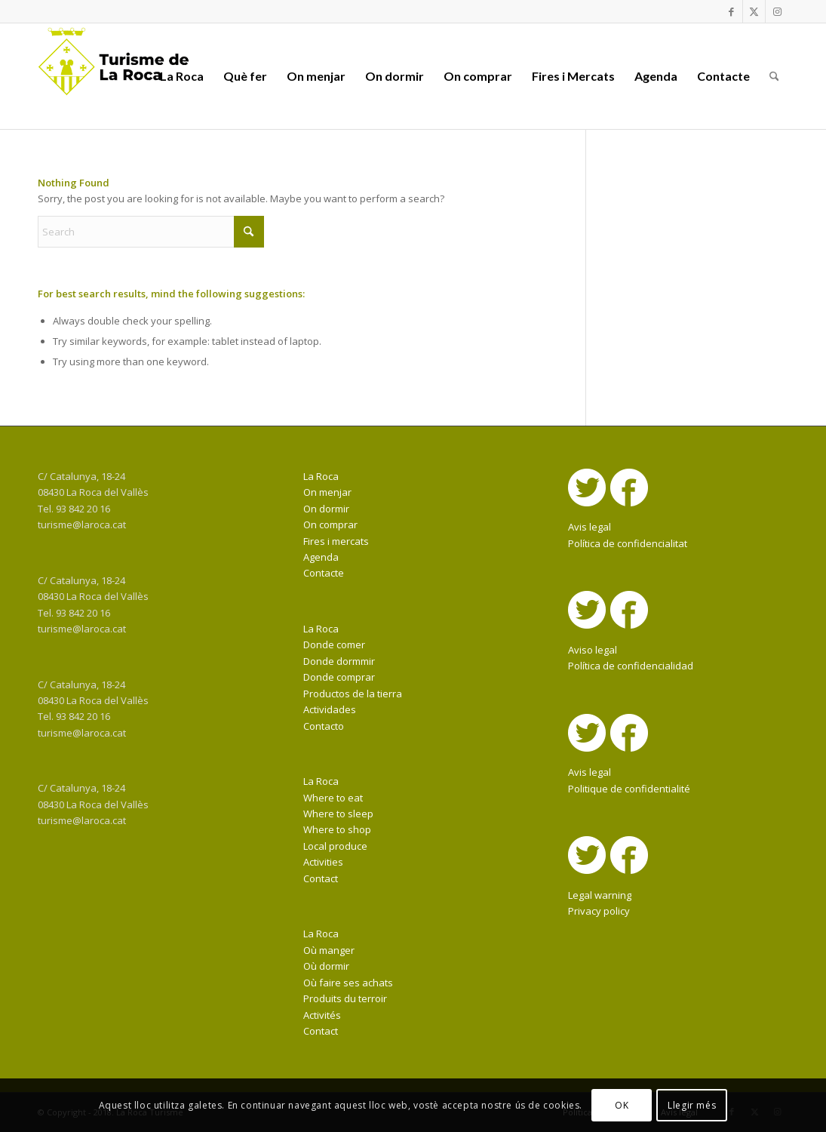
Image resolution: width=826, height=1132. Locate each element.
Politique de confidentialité (629, 788)
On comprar (330, 524)
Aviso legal (592, 650)
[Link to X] (754, 11)
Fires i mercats (336, 541)
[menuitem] (181, 76)
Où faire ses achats (348, 982)
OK (621, 1105)
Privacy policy (599, 911)
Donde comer (334, 644)
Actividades (329, 709)
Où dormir (326, 966)
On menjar (327, 492)
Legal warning (599, 895)
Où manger (329, 950)
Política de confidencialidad (630, 665)
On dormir (326, 508)
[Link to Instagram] (777, 11)
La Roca (321, 476)
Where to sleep (338, 813)
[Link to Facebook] (731, 11)
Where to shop (337, 829)
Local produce (335, 846)
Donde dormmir (339, 661)
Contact (320, 878)
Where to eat (333, 797)
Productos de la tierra (352, 693)
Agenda (321, 557)
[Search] (774, 76)
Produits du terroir (345, 998)
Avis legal (589, 527)
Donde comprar (339, 677)
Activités (322, 1015)
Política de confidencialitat (627, 543)
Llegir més (692, 1105)
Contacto (323, 726)
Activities (323, 862)
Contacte (323, 573)
